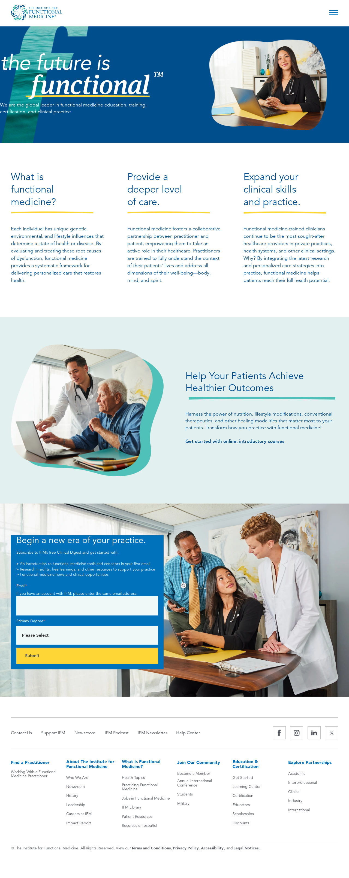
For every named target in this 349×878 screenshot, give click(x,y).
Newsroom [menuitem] (88, 733)
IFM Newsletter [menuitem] (159, 733)
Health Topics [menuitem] (133, 778)
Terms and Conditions (151, 848)
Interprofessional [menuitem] (302, 783)
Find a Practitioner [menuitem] (30, 762)
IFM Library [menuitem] (131, 808)
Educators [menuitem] (241, 805)
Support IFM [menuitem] (55, 733)
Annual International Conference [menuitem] (194, 783)
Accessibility (212, 848)
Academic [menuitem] (296, 774)
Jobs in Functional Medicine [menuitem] (146, 799)
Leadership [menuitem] (75, 805)
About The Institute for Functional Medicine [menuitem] (90, 764)
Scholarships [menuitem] (243, 814)
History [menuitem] (72, 796)
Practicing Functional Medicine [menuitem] (140, 788)
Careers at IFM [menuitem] (79, 814)
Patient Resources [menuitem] (137, 817)
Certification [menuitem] (243, 796)
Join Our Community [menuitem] (198, 762)
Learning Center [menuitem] (247, 787)
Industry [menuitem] (295, 801)
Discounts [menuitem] (241, 823)
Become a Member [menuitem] (193, 774)
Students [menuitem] (185, 795)
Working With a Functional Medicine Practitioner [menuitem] (33, 774)
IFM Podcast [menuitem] (121, 733)
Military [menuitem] (183, 804)
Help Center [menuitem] (196, 733)
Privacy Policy (186, 848)
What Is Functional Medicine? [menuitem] (141, 764)
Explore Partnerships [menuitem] (310, 762)
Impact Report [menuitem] (78, 823)
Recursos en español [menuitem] (139, 826)
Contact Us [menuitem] (21, 733)
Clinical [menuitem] (294, 792)
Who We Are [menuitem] (77, 778)
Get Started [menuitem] (243, 778)
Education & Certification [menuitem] (245, 764)
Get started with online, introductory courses (236, 441)
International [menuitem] (299, 810)
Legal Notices (245, 848)
